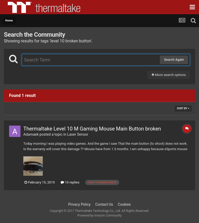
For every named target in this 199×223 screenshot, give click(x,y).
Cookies (124, 204)
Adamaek (31, 134)
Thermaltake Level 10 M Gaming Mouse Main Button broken (92, 129)
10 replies (70, 182)
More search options (169, 75)
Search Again (174, 59)
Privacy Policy (79, 204)
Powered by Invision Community (99, 215)
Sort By (183, 108)
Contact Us (104, 204)
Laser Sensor (77, 134)
